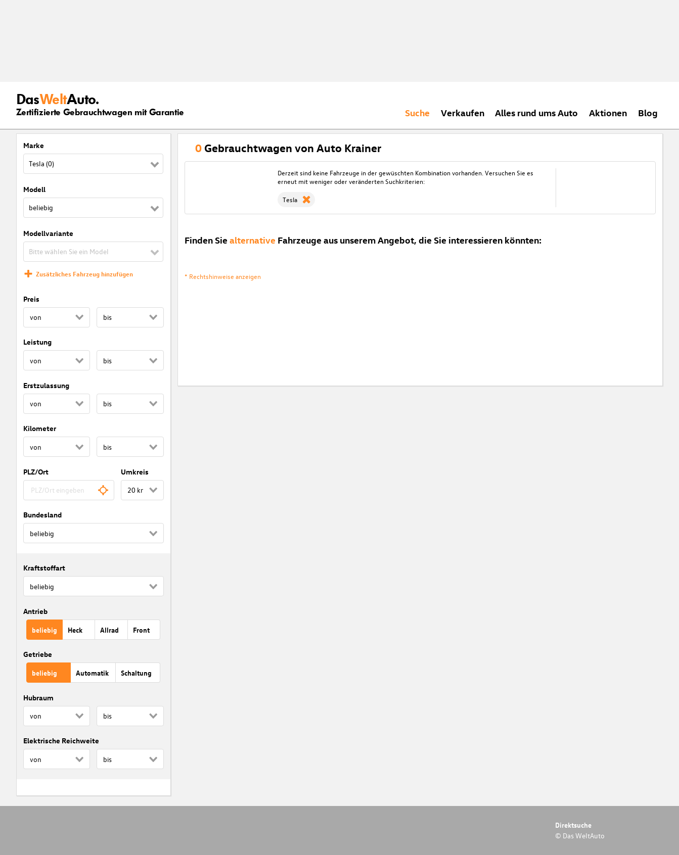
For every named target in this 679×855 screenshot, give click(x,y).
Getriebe (37, 654)
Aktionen (608, 112)
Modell (34, 189)
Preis (31, 299)
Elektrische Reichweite (61, 740)
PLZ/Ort (36, 472)
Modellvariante (48, 233)
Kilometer (39, 428)
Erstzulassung (46, 385)
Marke (33, 145)
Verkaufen (462, 112)
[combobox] (69, 490)
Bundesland (42, 514)
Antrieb (35, 611)
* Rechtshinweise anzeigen (223, 276)
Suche (417, 112)
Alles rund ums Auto (536, 112)
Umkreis (135, 472)
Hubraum (38, 697)
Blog (648, 112)
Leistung (37, 342)
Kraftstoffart (44, 568)
